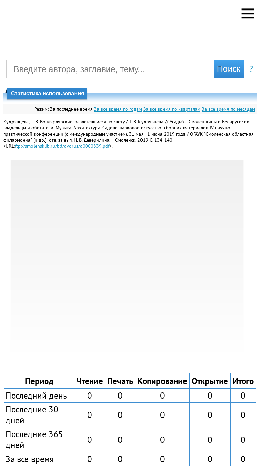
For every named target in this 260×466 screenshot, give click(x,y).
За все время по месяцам (228, 109)
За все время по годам (118, 109)
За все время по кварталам (171, 109)
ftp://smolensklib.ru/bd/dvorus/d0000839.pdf (62, 146)
